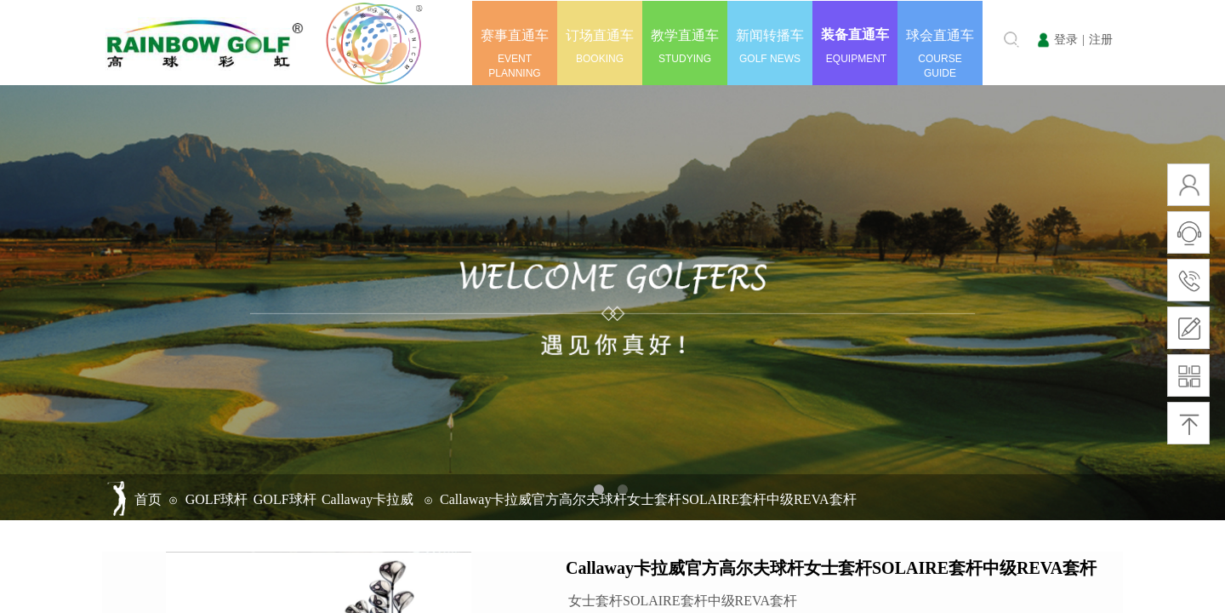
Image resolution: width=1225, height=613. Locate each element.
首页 (148, 499)
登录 (1066, 39)
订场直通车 (600, 35)
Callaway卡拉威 (367, 499)
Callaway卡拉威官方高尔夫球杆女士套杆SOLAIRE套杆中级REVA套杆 (648, 499)
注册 (1101, 39)
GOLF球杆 (216, 499)
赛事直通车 (515, 35)
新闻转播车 (770, 35)
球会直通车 (940, 35)
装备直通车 (855, 34)
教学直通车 (685, 35)
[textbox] (984, 39)
